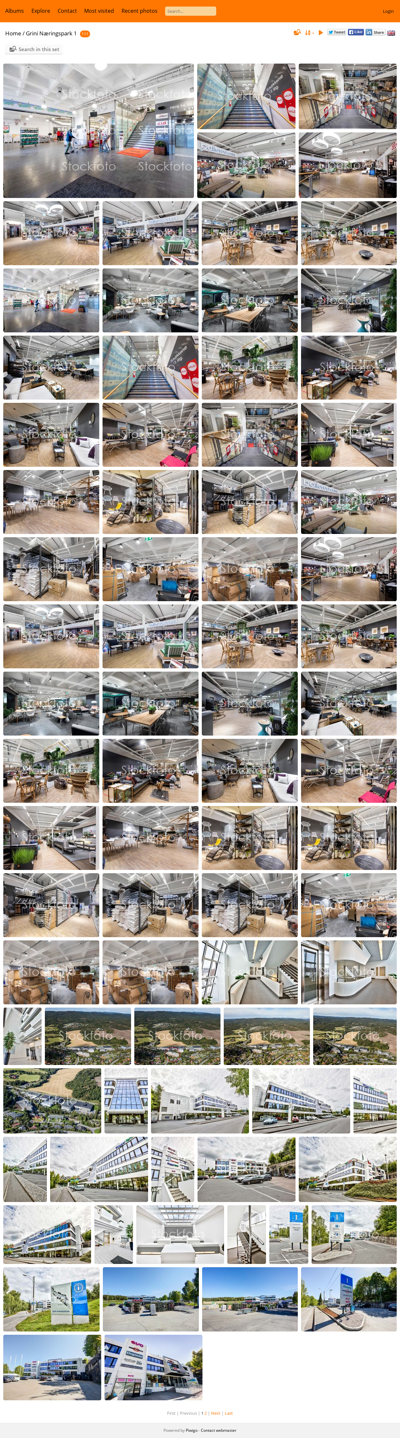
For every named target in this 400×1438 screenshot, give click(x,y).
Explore (40, 10)
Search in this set (39, 49)
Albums (14, 10)
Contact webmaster (219, 1430)
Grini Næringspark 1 (51, 33)
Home (13, 33)
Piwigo (192, 1430)
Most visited (99, 10)
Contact (67, 10)
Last (229, 1413)
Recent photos (140, 10)
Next (215, 1413)
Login (388, 11)
